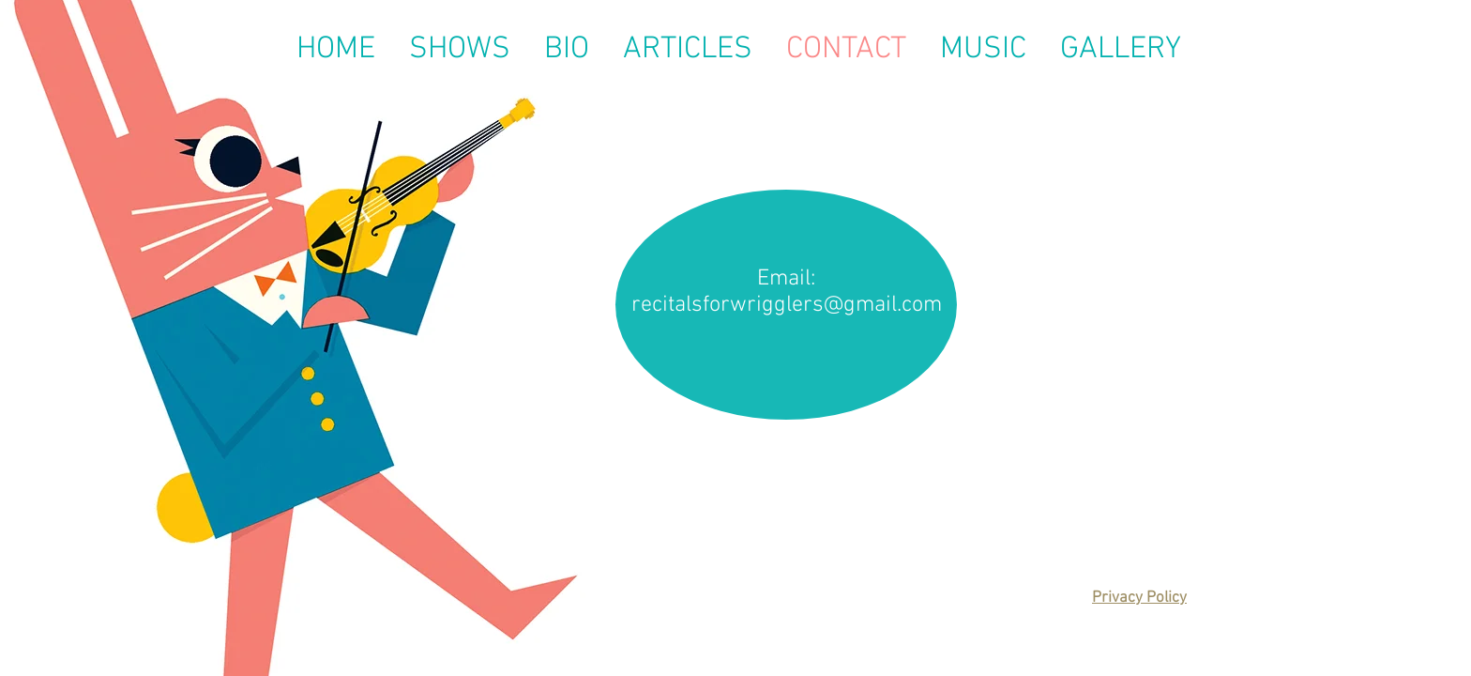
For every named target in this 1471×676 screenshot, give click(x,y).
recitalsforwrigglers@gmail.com (786, 305)
